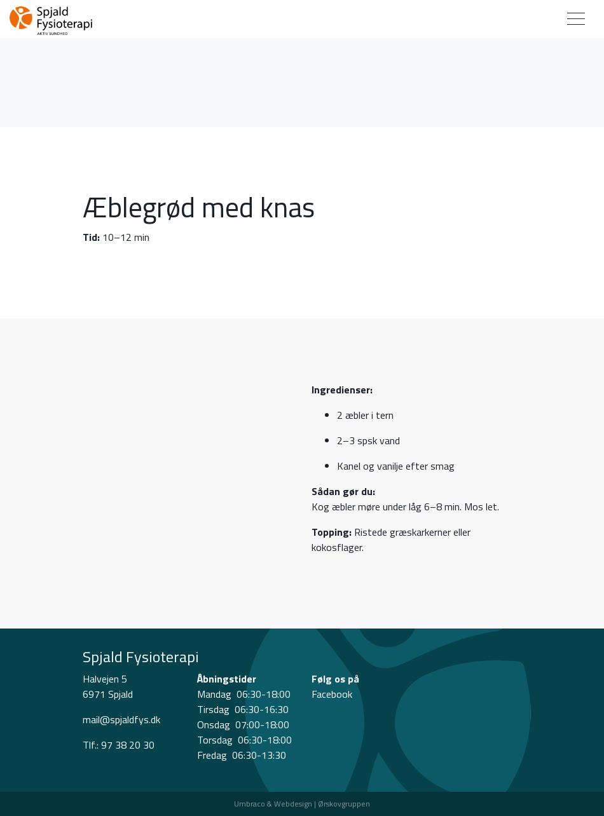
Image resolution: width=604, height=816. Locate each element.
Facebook (332, 694)
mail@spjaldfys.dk (121, 719)
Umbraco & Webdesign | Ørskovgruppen (302, 804)
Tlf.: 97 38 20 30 (118, 744)
